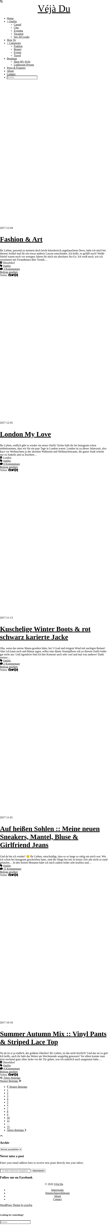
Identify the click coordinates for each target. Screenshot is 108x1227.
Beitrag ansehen (9, 272)
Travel (17, 55)
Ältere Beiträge (10, 1077)
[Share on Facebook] (9, 275)
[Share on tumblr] (17, 275)
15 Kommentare (10, 868)
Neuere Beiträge (10, 1080)
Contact (11, 74)
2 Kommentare (10, 663)
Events (17, 52)
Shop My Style (22, 61)
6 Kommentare (10, 463)
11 (8, 1120)
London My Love (25, 434)
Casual (17, 24)
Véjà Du (54, 8)
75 (8, 1127)
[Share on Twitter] (12, 275)
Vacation (18, 33)
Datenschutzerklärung (57, 1193)
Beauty (18, 49)
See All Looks (21, 36)
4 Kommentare (10, 1068)
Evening (18, 30)
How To (11, 40)
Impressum (57, 1189)
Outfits (7, 265)
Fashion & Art (21, 239)
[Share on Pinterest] (15, 275)
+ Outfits (12, 21)
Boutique (12, 58)
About (10, 70)
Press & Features (16, 67)
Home (10, 18)
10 (8, 1117)
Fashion (18, 46)
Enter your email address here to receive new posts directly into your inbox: (42, 1162)
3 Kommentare (10, 269)
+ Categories (14, 43)
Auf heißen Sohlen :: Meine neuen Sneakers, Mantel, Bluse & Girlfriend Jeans (50, 837)
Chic (16, 27)
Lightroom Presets (24, 64)
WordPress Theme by (16, 1205)
